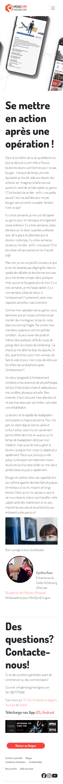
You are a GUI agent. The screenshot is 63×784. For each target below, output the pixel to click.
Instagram (51, 700)
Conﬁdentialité (35, 762)
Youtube (10, 705)
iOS (38, 712)
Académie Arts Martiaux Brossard (26, 592)
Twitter (23, 705)
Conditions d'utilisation (15, 762)
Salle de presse (26, 768)
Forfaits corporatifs (13, 758)
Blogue (29, 758)
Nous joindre (11, 768)
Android (48, 712)
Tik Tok (27, 700)
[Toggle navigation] (53, 8)
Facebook (38, 700)
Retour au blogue (25, 745)
